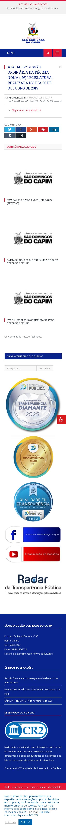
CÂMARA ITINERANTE (15, 723)
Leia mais (33, 812)
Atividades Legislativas (21, 123)
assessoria (29, 774)
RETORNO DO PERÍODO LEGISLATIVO (23, 712)
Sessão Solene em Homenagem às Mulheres (32, 8)
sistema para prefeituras (47, 769)
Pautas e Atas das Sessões (48, 123)
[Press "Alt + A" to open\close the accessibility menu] (61, 419)
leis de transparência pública (19, 782)
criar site (25, 769)
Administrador (17, 120)
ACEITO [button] (25, 821)
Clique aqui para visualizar (26, 132)
